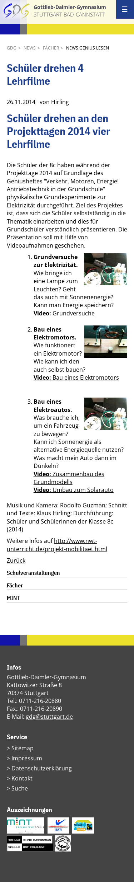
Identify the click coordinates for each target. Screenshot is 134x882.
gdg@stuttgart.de (49, 717)
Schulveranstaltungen (33, 572)
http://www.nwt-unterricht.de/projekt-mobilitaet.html (57, 545)
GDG (11, 48)
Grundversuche (64, 313)
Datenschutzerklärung (41, 768)
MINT (13, 597)
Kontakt (22, 778)
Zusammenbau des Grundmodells (69, 478)
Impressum (26, 758)
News (30, 48)
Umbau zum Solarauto (74, 490)
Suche (19, 788)
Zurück (16, 560)
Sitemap (22, 748)
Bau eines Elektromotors (76, 377)
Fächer (51, 48)
